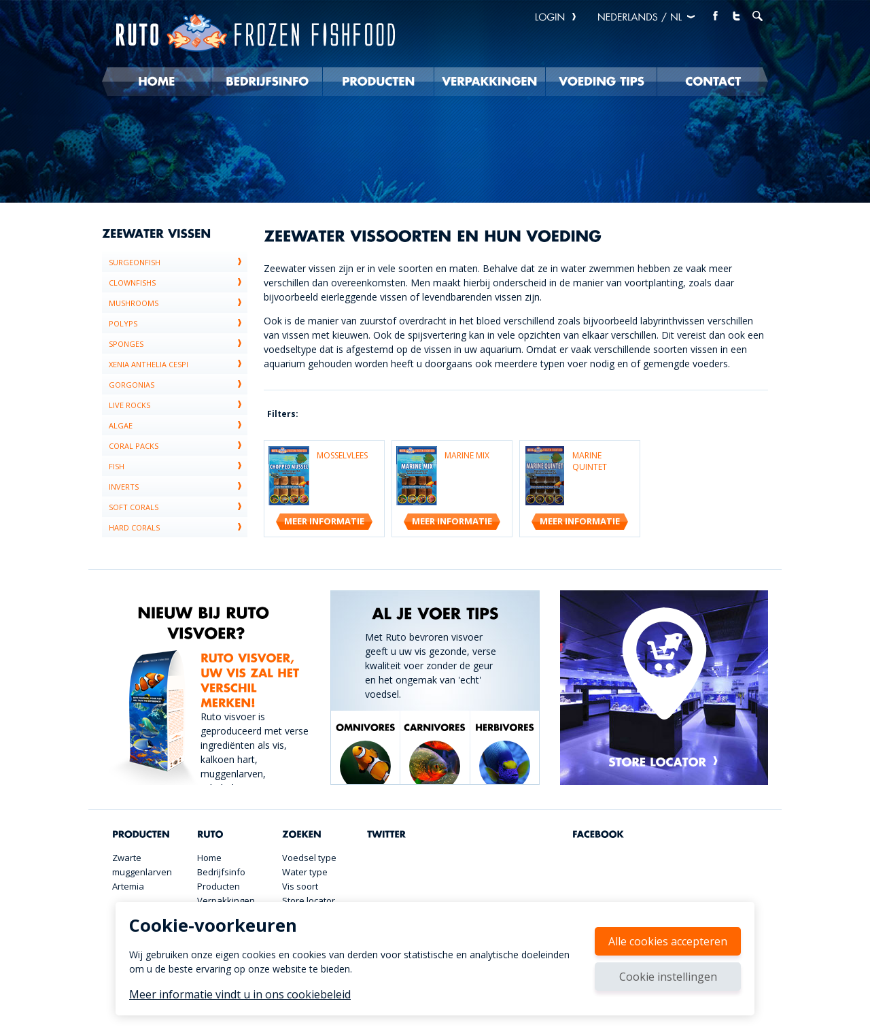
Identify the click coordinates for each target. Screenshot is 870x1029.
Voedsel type (309, 857)
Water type (305, 872)
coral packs (178, 445)
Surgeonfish (178, 262)
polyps (178, 323)
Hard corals (178, 527)
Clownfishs (178, 282)
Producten (218, 886)
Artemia (128, 886)
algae (178, 425)
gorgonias (178, 384)
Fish (178, 466)
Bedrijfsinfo (221, 872)
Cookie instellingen (668, 976)
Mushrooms (178, 302)
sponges (178, 343)
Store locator (308, 900)
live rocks (178, 404)
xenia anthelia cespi (178, 364)
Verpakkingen (226, 900)
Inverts (178, 486)
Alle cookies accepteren (667, 941)
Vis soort (300, 886)
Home (209, 857)
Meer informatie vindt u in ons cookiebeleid (240, 994)
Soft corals (178, 506)
